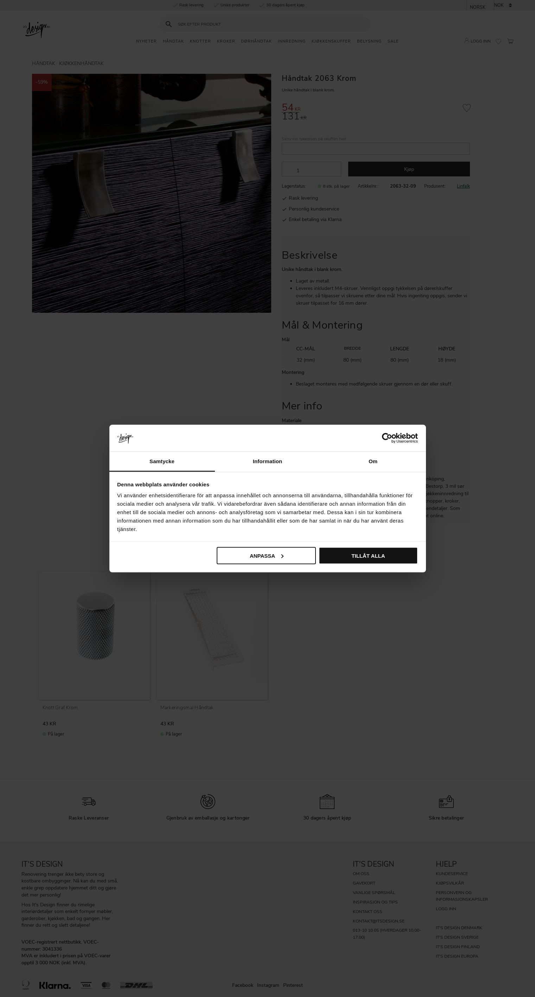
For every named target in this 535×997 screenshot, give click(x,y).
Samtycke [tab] (161, 461)
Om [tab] (373, 461)
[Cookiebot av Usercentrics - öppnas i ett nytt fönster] (387, 438)
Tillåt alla (368, 555)
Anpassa (267, 555)
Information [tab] (267, 461)
